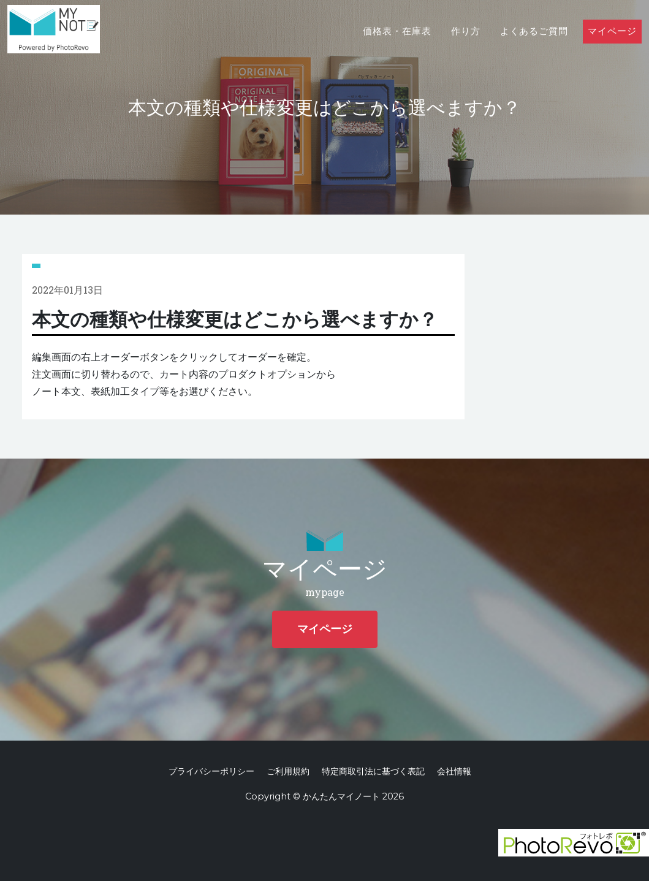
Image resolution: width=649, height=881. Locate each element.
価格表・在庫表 (397, 44)
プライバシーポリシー (211, 771)
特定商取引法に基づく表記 (373, 771)
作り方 (465, 44)
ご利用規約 (288, 771)
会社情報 (454, 771)
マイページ (612, 44)
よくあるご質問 (534, 44)
